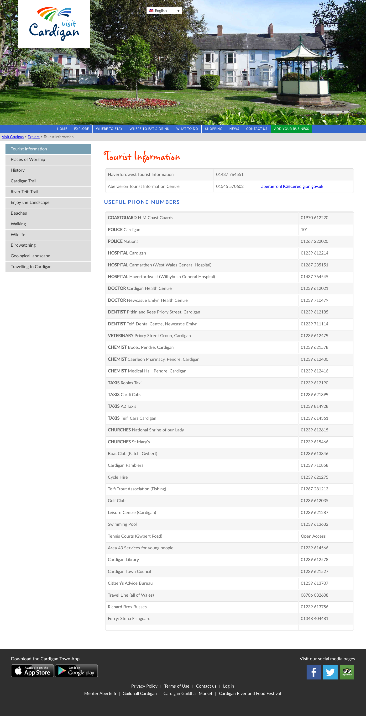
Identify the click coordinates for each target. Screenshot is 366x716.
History (18, 170)
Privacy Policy (144, 686)
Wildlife (18, 235)
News (234, 129)
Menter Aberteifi (100, 694)
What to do (187, 129)
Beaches (19, 213)
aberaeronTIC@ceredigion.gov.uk (292, 187)
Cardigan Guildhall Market (187, 694)
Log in (228, 686)
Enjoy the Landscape (30, 203)
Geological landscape (30, 256)
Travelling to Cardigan (31, 267)
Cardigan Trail (23, 181)
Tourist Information (29, 149)
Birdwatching (23, 245)
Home (62, 129)
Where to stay (109, 129)
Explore (81, 129)
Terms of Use (176, 686)
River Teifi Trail (24, 192)
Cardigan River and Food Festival (250, 694)
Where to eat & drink (149, 129)
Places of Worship (28, 160)
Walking (18, 224)
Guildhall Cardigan (140, 694)
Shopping (213, 129)
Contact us (256, 129)
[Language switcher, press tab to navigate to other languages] (164, 10)
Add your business (291, 129)
